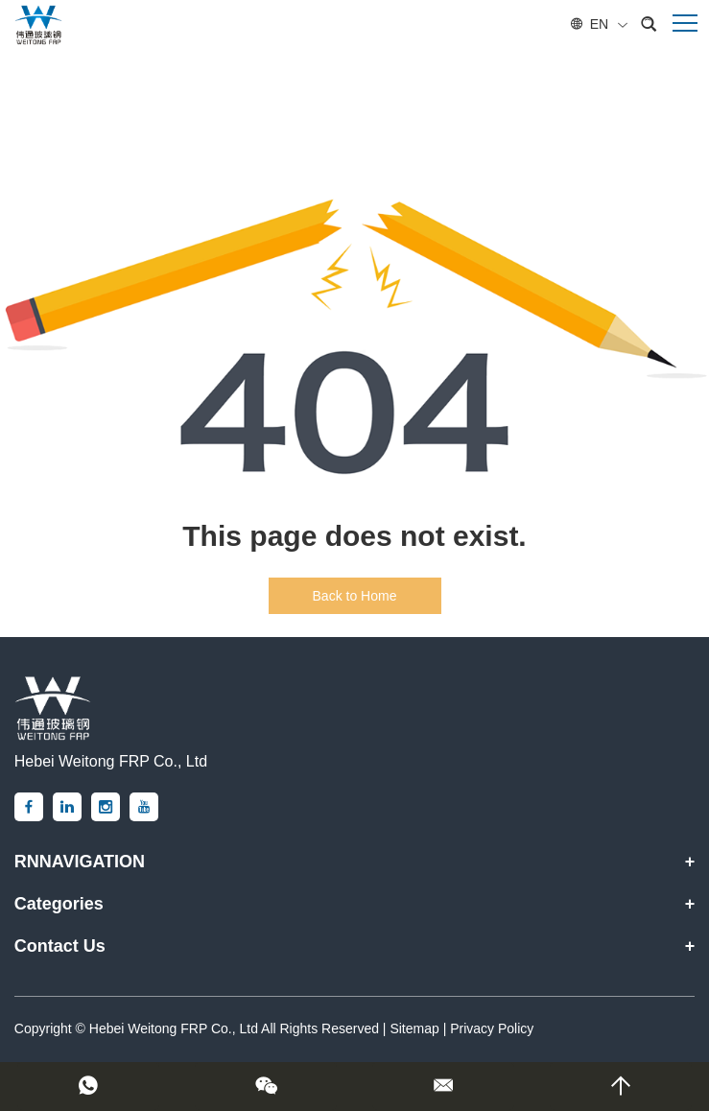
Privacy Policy (491, 1028)
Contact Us (60, 946)
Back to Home (355, 595)
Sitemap (414, 1028)
